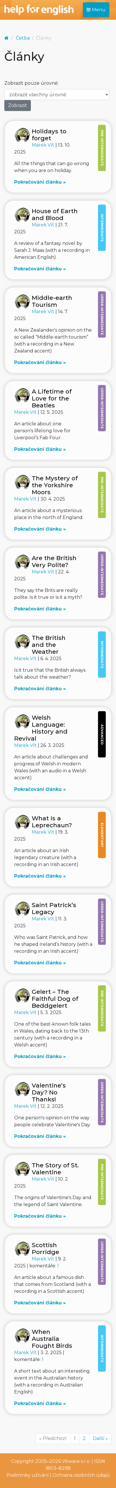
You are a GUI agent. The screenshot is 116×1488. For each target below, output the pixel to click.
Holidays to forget (49, 135)
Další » (100, 1438)
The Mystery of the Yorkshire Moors (55, 485)
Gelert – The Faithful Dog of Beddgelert (55, 998)
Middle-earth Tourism (52, 301)
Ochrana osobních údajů (81, 1475)
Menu (96, 9)
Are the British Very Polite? (54, 561)
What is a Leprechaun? (52, 822)
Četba (23, 38)
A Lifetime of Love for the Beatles (52, 398)
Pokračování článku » (40, 182)
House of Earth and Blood (55, 214)
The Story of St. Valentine (55, 1169)
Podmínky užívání (27, 1475)
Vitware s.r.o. (76, 1461)
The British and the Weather (49, 644)
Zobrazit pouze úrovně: (31, 83)
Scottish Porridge (45, 1248)
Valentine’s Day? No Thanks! (49, 1092)
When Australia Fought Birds (52, 1338)
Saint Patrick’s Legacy (54, 908)
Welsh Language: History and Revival (41, 728)
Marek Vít (43, 145)
